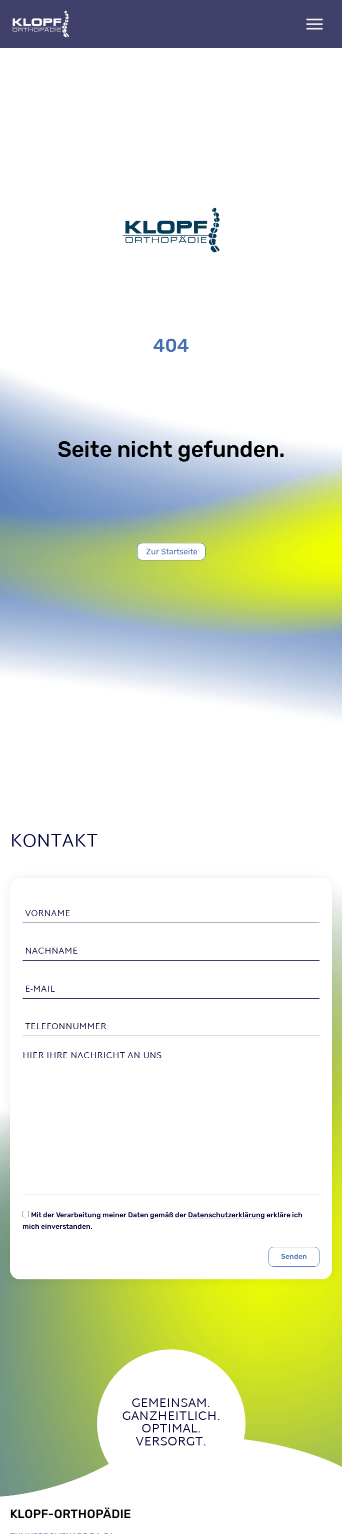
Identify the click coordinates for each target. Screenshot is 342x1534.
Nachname (51, 952)
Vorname (47, 914)
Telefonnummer (65, 1027)
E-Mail (40, 989)
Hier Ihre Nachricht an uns (92, 1056)
